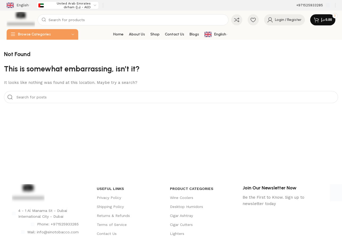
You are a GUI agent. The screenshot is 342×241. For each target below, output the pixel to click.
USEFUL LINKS (110, 189)
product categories (191, 189)
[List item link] (45, 224)
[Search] (133, 19)
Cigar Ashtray (181, 215)
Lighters (177, 233)
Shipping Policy (110, 206)
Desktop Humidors (186, 206)
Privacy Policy (109, 197)
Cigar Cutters (181, 224)
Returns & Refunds (113, 215)
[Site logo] (21, 19)
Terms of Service (112, 224)
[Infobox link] (313, 5)
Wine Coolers (181, 197)
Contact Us (107, 233)
